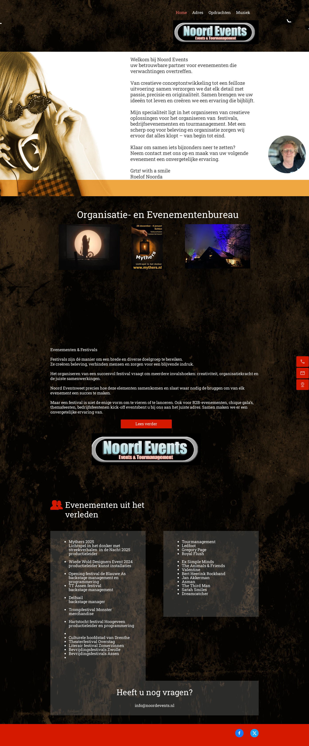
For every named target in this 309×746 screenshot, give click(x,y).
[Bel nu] (302, 361)
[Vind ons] (302, 384)
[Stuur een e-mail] (302, 373)
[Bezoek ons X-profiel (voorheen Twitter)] (254, 733)
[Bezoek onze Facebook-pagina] (239, 733)
